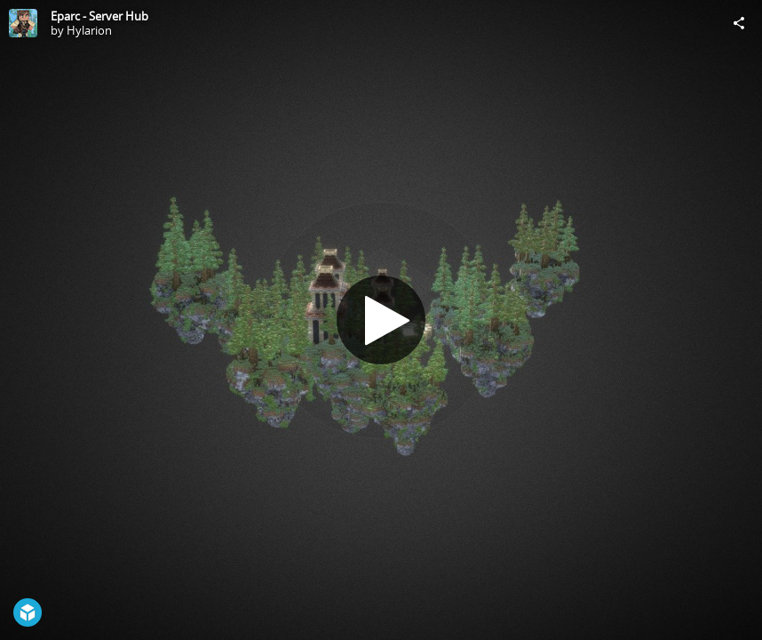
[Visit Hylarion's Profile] (23, 23)
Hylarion (89, 30)
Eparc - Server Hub (99, 16)
